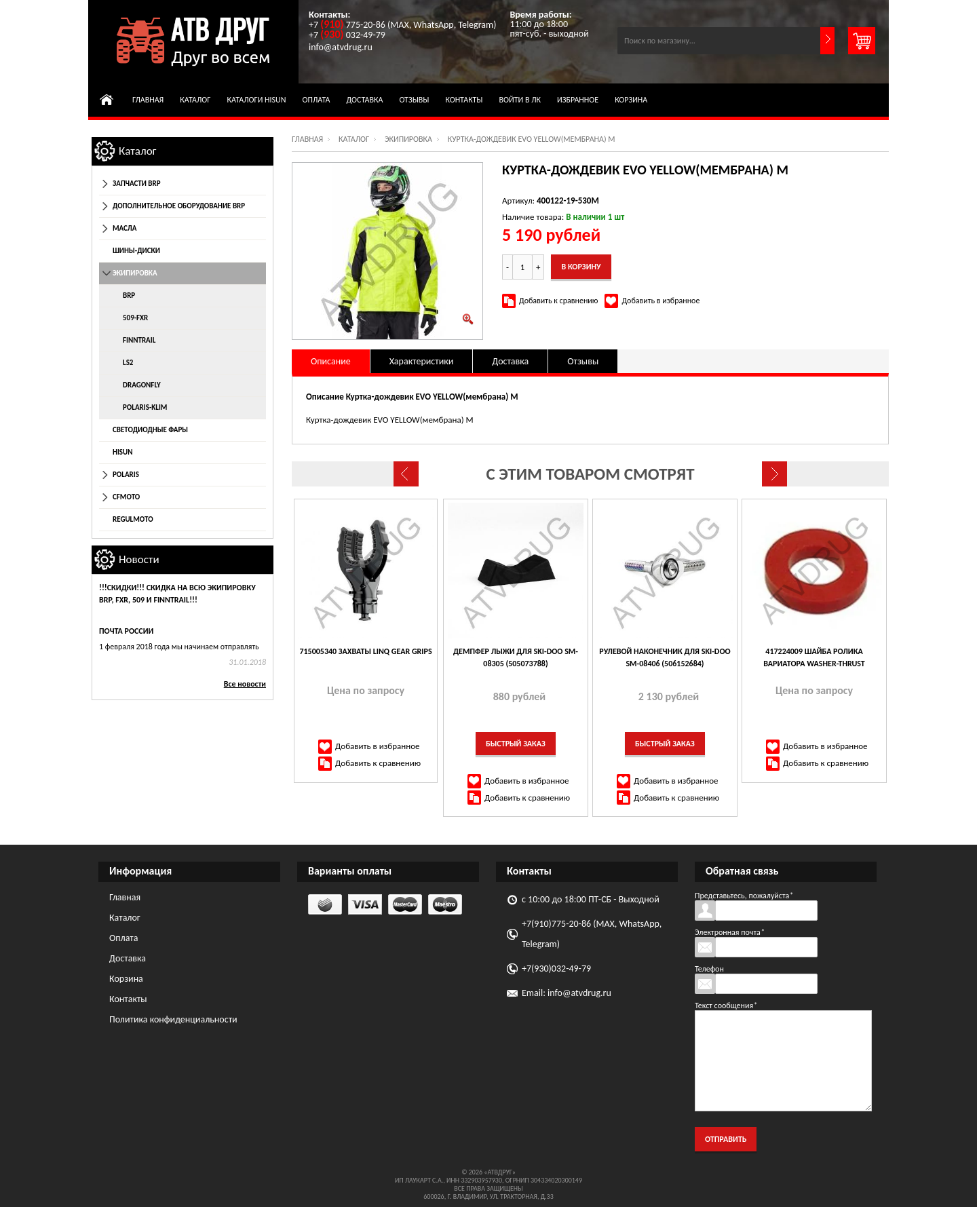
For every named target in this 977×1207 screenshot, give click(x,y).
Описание (331, 361)
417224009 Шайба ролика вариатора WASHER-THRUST (814, 657)
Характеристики (421, 361)
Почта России (126, 631)
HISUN (123, 452)
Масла (124, 228)
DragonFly (142, 385)
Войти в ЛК (520, 99)
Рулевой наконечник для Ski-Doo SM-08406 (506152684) (664, 657)
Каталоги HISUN (256, 99)
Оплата (316, 99)
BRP (129, 295)
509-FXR (135, 317)
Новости (139, 559)
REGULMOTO (133, 519)
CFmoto (126, 497)
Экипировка (408, 139)
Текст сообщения (726, 1005)
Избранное (577, 99)
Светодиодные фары (150, 429)
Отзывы (414, 99)
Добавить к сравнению (558, 300)
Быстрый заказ (515, 743)
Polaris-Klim (145, 407)
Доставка (365, 99)
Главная (148, 99)
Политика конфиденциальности (173, 1019)
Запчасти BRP (137, 183)
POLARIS (126, 474)
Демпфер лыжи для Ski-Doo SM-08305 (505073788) (515, 657)
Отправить (725, 1139)
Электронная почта (730, 932)
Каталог (195, 99)
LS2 (128, 362)
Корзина (631, 99)
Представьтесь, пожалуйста (744, 895)
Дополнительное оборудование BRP (179, 206)
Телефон (709, 969)
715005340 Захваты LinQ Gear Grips (365, 651)
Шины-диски (136, 250)
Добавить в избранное (660, 300)
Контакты (463, 99)
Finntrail (139, 340)
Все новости (245, 684)
